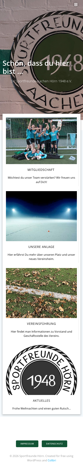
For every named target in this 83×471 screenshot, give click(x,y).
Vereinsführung (41, 324)
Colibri (52, 460)
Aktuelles (41, 400)
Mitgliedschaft (41, 170)
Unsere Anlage (41, 247)
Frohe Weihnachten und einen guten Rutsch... (41, 408)
